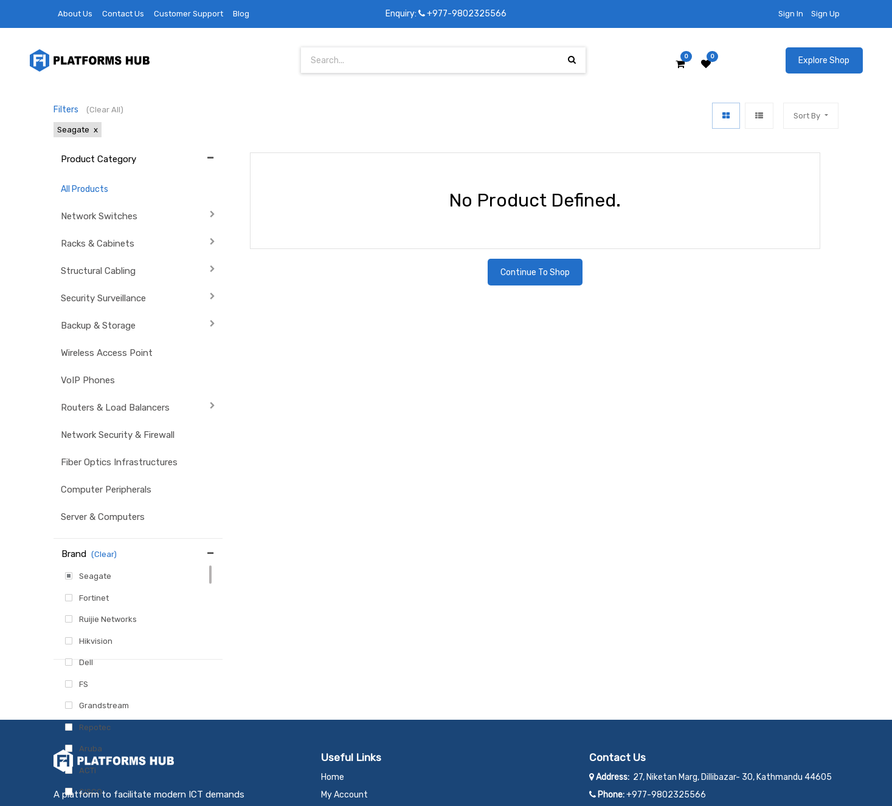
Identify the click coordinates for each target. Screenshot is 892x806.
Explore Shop (823, 60)
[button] (810, 116)
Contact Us (123, 13)
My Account (344, 707)
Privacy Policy (348, 742)
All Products (84, 189)
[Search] (572, 60)
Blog (241, 13)
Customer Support (188, 13)
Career (334, 725)
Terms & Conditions (359, 760)
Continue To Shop (535, 272)
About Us (75, 13)
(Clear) (104, 554)
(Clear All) (104, 109)
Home (332, 690)
